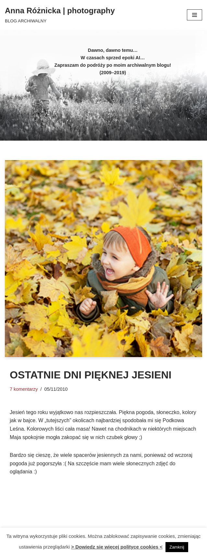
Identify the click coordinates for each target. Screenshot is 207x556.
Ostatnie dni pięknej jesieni (90, 375)
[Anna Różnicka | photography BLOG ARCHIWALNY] (60, 15)
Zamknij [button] (176, 547)
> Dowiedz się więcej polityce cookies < (117, 547)
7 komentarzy (24, 389)
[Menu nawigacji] (194, 14)
